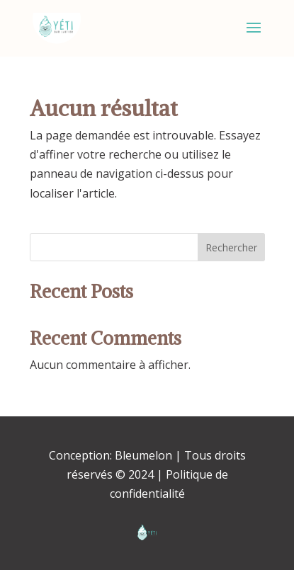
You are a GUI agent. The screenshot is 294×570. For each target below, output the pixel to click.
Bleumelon (143, 455)
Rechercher (231, 247)
